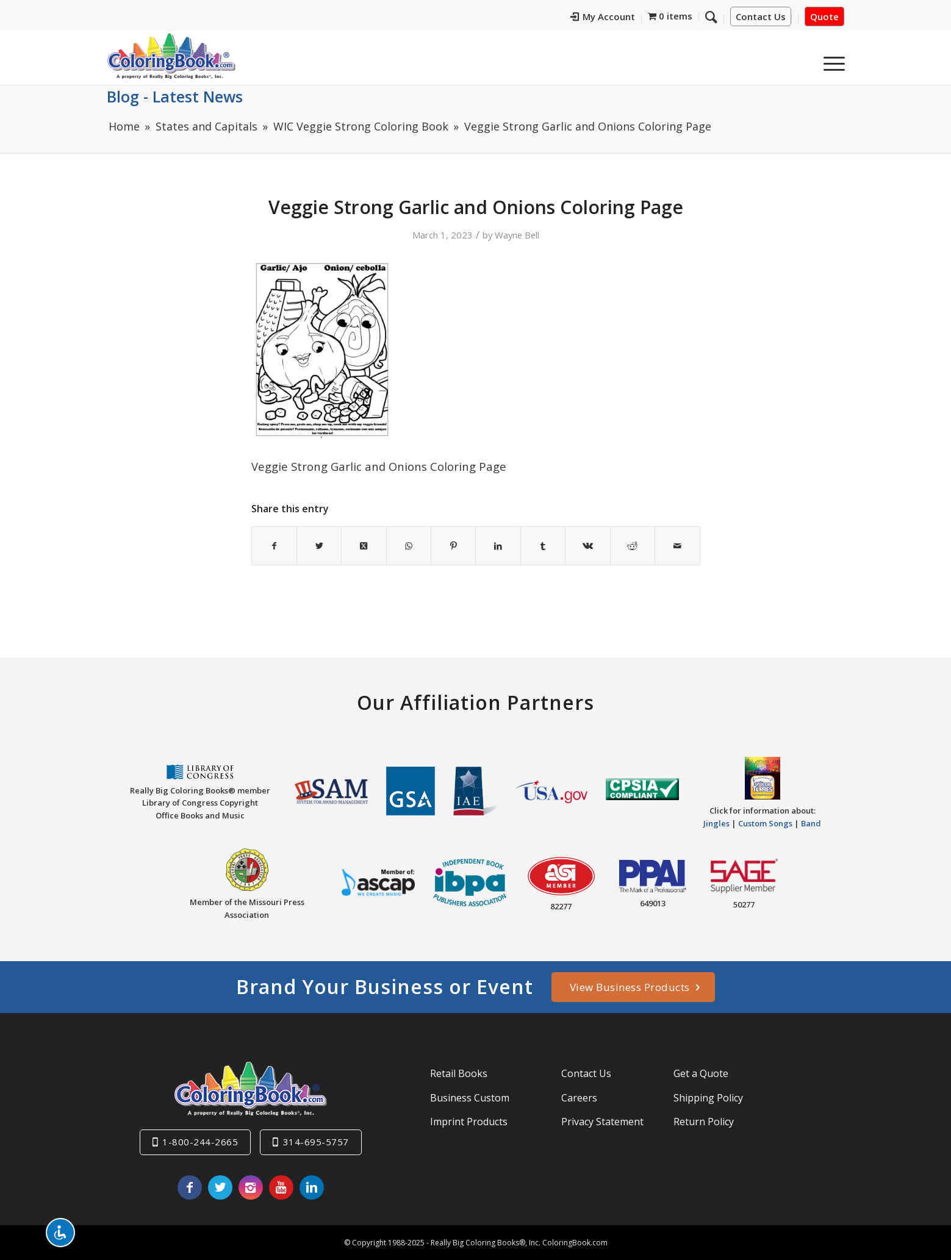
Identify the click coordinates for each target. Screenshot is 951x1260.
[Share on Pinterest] (453, 546)
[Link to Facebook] (190, 1187)
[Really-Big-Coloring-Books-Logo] (171, 56)
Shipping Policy (708, 1097)
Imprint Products (469, 1121)
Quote (824, 16)
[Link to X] (220, 1187)
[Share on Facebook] (274, 546)
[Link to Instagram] (251, 1187)
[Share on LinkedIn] (498, 546)
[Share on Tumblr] (543, 546)
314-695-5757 (316, 1142)
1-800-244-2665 (200, 1142)
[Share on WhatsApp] (409, 546)
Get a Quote (700, 1073)
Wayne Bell (517, 235)
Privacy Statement (602, 1121)
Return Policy (703, 1121)
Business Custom (469, 1097)
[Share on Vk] (587, 546)
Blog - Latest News (175, 96)
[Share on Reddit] (633, 546)
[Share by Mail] (677, 546)
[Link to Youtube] (281, 1187)
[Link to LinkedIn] (312, 1187)
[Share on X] (319, 546)
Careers (579, 1097)
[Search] (711, 16)
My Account (602, 16)
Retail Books (458, 1073)
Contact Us (761, 16)
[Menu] (830, 60)
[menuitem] (603, 18)
